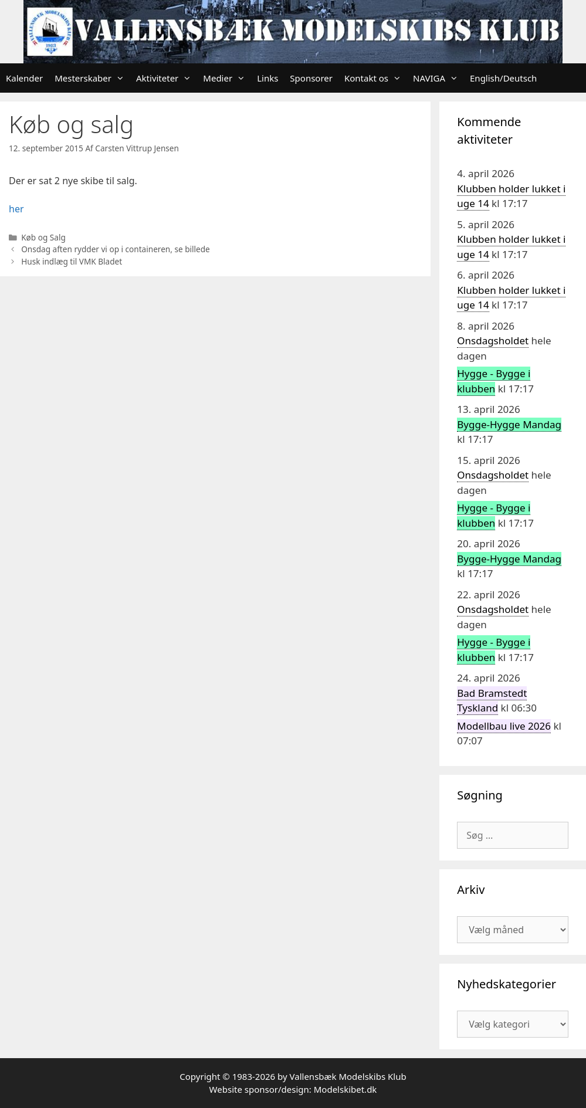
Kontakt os (375, 78)
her (16, 208)
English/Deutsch (503, 78)
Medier (227, 78)
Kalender (24, 78)
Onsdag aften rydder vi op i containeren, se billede (115, 249)
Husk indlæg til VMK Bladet (71, 261)
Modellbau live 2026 (504, 726)
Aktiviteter (166, 78)
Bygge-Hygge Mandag (509, 424)
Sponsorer (311, 78)
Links (267, 78)
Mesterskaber (92, 78)
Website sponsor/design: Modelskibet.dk (293, 1089)
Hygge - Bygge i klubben (493, 381)
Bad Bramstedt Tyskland (492, 700)
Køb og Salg (43, 237)
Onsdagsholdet (493, 340)
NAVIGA (438, 78)
